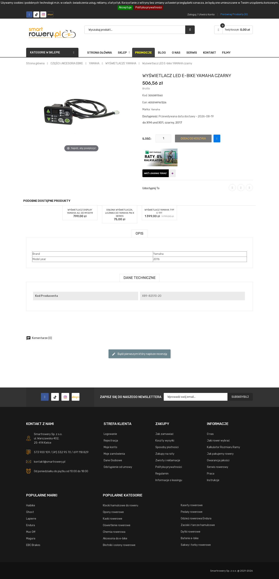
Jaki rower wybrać (218, 440)
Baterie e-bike (190, 538)
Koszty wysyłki (164, 440)
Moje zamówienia (114, 453)
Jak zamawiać (164, 434)
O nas (176, 52)
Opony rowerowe (113, 512)
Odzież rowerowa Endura (196, 518)
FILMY (226, 52)
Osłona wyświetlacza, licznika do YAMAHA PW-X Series (119, 213)
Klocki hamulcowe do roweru (120, 505)
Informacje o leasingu (168, 480)
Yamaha (155, 109)
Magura (30, 538)
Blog (162, 52)
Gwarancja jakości (218, 460)
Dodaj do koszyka (193, 138)
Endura (30, 525)
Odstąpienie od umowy (118, 467)
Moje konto (110, 447)
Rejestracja (111, 440)
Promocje (143, 52)
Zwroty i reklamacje (167, 460)
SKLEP (122, 52)
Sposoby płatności (167, 447)
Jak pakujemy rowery (220, 453)
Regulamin (162, 473)
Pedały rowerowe (191, 512)
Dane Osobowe (113, 460)
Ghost (30, 512)
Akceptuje (125, 7)
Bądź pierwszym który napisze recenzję (139, 354)
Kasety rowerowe (192, 505)
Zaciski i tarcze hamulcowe (198, 525)
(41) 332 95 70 (62, 452)
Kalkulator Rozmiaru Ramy (223, 447)
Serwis (191, 52)
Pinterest (249, 190)
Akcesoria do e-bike (115, 538)
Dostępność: (150, 116)
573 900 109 (42, 452)
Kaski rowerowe (112, 518)
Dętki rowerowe (190, 531)
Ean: (145, 102)
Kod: (145, 95)
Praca (210, 473)
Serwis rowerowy (217, 467)
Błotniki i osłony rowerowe (119, 545)
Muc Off (30, 532)
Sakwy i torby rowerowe (196, 545)
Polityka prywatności (148, 7)
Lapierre (31, 518)
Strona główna (99, 52)
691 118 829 (81, 452)
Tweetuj (241, 190)
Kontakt (209, 52)
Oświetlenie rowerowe (116, 525)
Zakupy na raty (164, 453)
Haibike (30, 505)
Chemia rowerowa (114, 532)
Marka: (146, 109)
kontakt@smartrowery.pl (49, 461)
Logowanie (110, 434)
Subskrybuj (240, 397)
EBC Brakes (33, 545)
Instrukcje (213, 480)
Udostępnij (232, 190)
